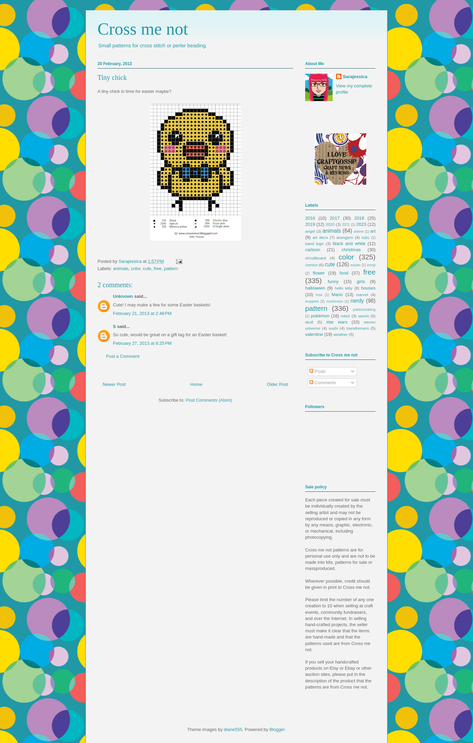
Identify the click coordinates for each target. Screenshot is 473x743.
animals (121, 268)
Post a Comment (122, 356)
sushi (333, 328)
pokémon (320, 315)
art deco (320, 237)
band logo (314, 243)
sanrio (363, 316)
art (373, 231)
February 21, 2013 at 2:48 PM (142, 313)
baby (366, 238)
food (343, 273)
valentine (314, 334)
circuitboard (315, 258)
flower (319, 273)
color (135, 268)
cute (147, 268)
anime (359, 231)
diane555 (233, 729)
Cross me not (142, 28)
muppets (312, 301)
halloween (315, 288)
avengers (344, 237)
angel (310, 231)
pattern (171, 268)
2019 (310, 224)
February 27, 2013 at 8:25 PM (142, 343)
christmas (351, 249)
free (157, 268)
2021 (346, 225)
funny (333, 281)
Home (197, 384)
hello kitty (343, 288)
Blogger (277, 729)
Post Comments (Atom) (209, 400)
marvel (362, 294)
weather (340, 334)
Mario (337, 294)
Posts (317, 371)
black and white (349, 243)
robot (345, 316)
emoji (371, 265)
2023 (361, 224)
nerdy (357, 301)
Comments (322, 382)
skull (309, 322)
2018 (359, 218)
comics (311, 265)
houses (368, 288)
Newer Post (114, 384)
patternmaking (364, 310)
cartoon (312, 249)
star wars (336, 322)
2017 (335, 218)
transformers (357, 328)
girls (361, 281)
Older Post (277, 384)
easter (355, 265)
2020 (330, 224)
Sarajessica (130, 261)
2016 (310, 218)
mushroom (334, 301)
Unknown (123, 296)
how (319, 295)
